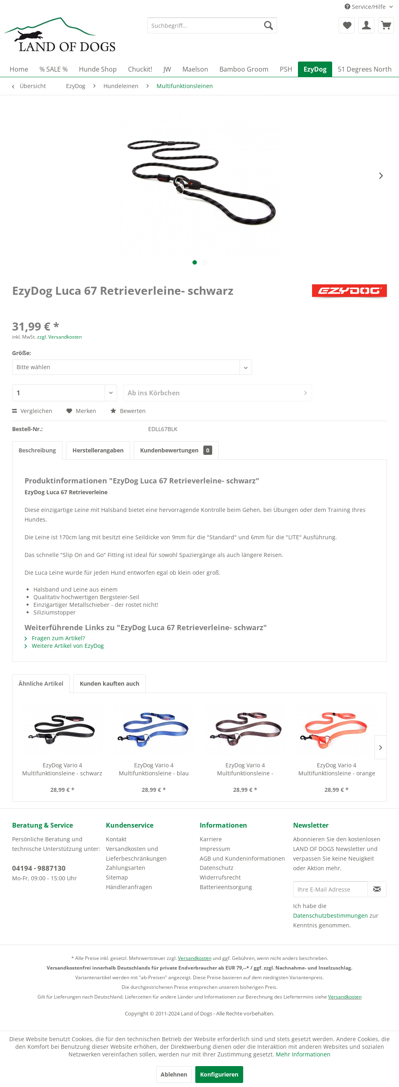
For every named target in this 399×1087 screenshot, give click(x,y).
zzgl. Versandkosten (59, 336)
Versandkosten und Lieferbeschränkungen (136, 853)
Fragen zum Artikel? (55, 638)
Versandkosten (194, 958)
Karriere (211, 839)
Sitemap (117, 877)
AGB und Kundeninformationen (242, 858)
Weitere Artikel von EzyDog (64, 645)
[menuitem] (212, 25)
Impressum (215, 849)
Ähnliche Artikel (41, 683)
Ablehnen (174, 1074)
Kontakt (116, 839)
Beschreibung (37, 450)
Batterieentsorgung (226, 887)
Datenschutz (217, 867)
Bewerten (128, 411)
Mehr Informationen (303, 1054)
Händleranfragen (129, 887)
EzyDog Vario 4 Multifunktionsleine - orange (336, 769)
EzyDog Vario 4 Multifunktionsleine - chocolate (245, 769)
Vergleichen (32, 411)
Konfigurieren (219, 1074)
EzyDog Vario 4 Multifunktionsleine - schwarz (62, 769)
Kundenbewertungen (176, 450)
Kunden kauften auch (109, 683)
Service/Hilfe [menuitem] (366, 6)
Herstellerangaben (98, 450)
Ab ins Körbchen (217, 391)
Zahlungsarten (125, 867)
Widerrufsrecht (220, 877)
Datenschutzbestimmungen (330, 915)
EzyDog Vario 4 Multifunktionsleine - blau (154, 769)
